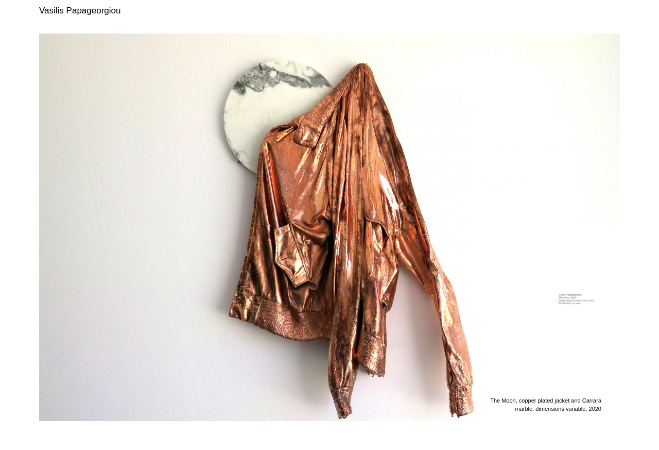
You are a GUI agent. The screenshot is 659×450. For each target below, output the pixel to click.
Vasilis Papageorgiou (79, 10)
